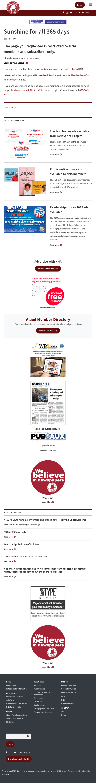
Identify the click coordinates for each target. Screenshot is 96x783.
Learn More (48, 502)
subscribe (69, 69)
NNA (63, 700)
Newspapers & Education (44, 709)
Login (79, 5)
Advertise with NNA (48, 261)
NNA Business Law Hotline (16, 703)
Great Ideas (38, 698)
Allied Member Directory (48, 319)
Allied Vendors (39, 689)
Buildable (5, 774)
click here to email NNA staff (25, 90)
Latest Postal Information (17, 689)
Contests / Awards (68, 689)
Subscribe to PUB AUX (48, 450)
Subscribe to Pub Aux (14, 718)
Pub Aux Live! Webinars (43, 712)
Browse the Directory (48, 330)
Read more (56, 154)
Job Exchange (39, 705)
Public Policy (11, 685)
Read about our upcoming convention (22, 524)
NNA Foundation (67, 703)
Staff (63, 711)
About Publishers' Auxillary (16, 715)
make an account (50, 69)
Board (63, 715)
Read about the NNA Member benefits (68, 75)
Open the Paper (48, 445)
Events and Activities (14, 696)
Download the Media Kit (48, 268)
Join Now (10, 700)
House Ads (38, 702)
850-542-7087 (26, 752)
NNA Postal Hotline (14, 707)
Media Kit (10, 722)
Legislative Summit (69, 692)
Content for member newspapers (42, 693)
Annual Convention (68, 685)
